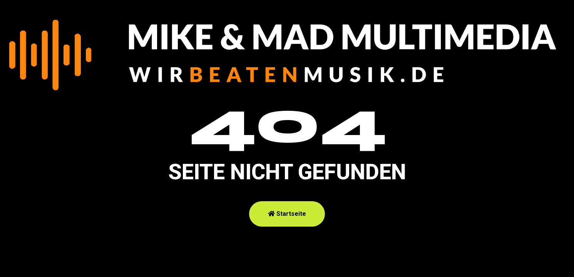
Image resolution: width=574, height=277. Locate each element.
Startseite (287, 213)
